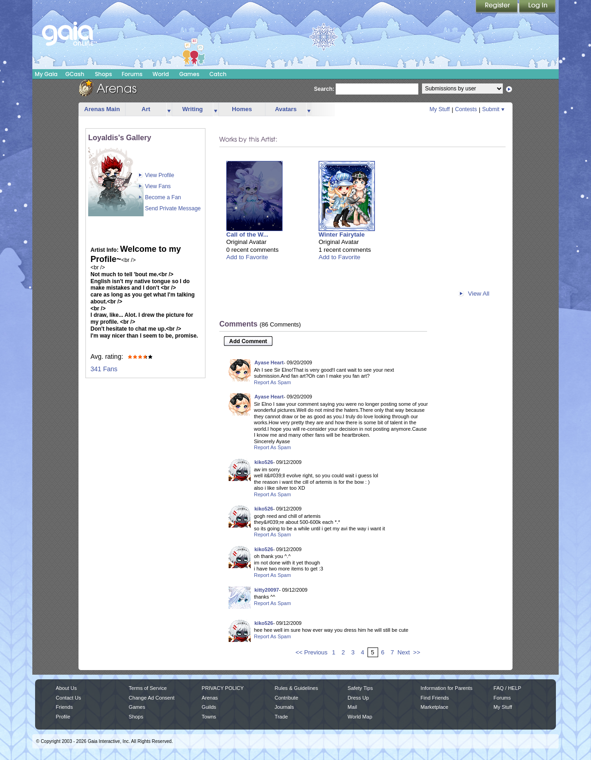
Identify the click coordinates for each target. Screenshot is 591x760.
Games (189, 74)
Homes (242, 109)
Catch (218, 74)
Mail (352, 707)
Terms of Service (148, 688)
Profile (63, 716)
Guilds (209, 707)
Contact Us (68, 698)
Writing (192, 109)
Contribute (286, 698)
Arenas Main (102, 109)
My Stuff (439, 109)
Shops (103, 74)
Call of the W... (247, 234)
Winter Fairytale (342, 234)
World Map (360, 716)
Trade (281, 716)
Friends (64, 707)
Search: (324, 89)
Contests (466, 109)
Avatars (285, 109)
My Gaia (46, 74)
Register (497, 7)
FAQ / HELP (507, 688)
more (169, 109)
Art (146, 109)
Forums (131, 74)
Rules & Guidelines (296, 688)
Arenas (210, 698)
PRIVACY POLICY (223, 688)
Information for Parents (446, 688)
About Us (66, 688)
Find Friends (435, 698)
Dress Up (358, 698)
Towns (209, 716)
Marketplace (434, 707)
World (160, 74)
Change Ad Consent (152, 698)
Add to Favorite (247, 257)
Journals (284, 707)
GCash (75, 74)
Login (537, 7)
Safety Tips (360, 688)
